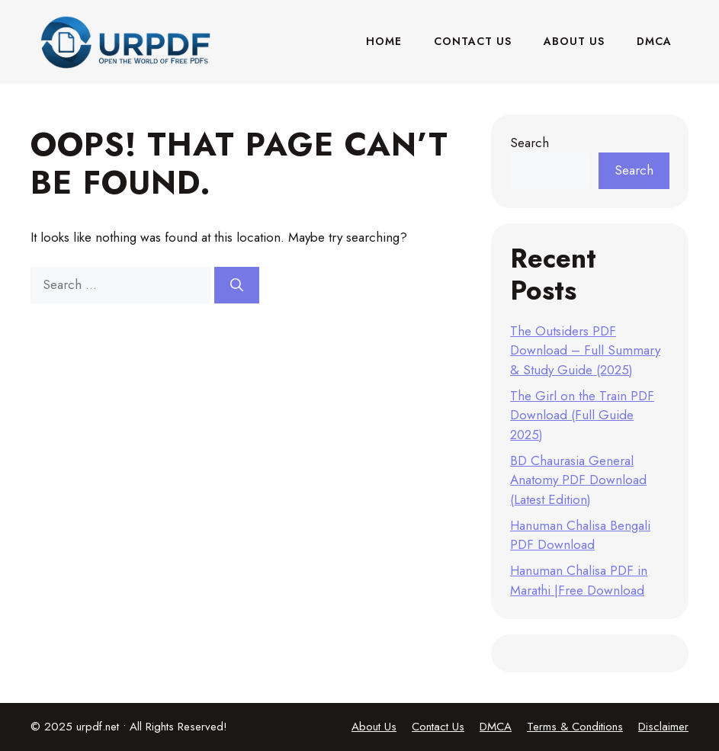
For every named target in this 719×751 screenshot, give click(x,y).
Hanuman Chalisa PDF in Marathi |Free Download (578, 580)
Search (529, 142)
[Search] (236, 285)
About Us (574, 41)
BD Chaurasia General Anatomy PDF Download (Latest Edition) (578, 480)
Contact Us (473, 41)
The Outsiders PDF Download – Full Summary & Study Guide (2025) (585, 350)
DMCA (654, 41)
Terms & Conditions (575, 726)
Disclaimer (663, 726)
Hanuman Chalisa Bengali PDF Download (580, 535)
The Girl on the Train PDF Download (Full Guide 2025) (582, 415)
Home (384, 41)
